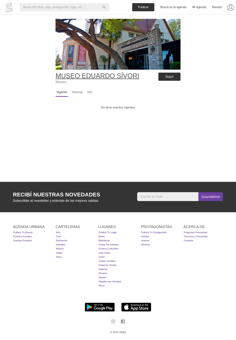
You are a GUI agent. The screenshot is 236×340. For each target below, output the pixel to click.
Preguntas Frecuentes (195, 232)
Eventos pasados (22, 240)
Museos (102, 273)
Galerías (102, 269)
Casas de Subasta (108, 244)
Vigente (61, 92)
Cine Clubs (104, 252)
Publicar (143, 7)
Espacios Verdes (107, 265)
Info (89, 92)
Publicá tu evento (23, 232)
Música (59, 248)
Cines (101, 257)
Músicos (145, 244)
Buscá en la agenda (173, 7)
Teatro (59, 252)
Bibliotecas (104, 240)
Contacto (188, 240)
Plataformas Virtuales (109, 281)
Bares (101, 236)
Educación (61, 240)
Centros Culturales (108, 248)
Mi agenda (199, 7)
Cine (58, 236)
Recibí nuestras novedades (56, 194)
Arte (58, 232)
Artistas (145, 236)
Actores (145, 240)
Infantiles (60, 244)
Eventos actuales (22, 236)
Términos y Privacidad (196, 236)
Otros (59, 257)
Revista (217, 7)
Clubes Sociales (107, 261)
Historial (77, 92)
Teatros (102, 277)
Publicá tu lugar (107, 232)
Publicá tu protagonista (153, 232)
